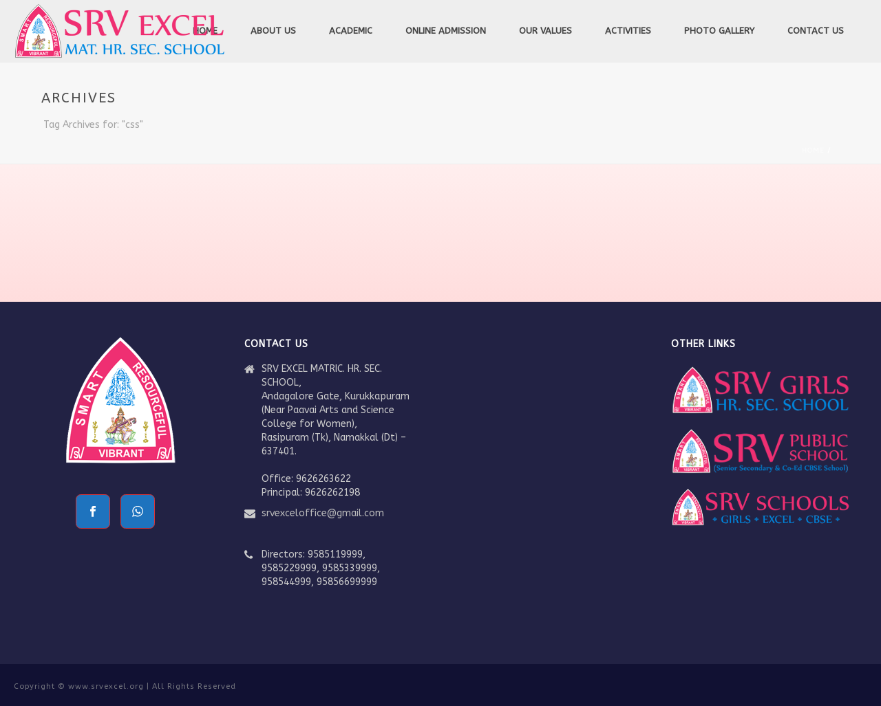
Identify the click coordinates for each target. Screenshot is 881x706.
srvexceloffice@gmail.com (323, 513)
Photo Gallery (719, 30)
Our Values (545, 30)
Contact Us (815, 30)
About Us (273, 30)
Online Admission (445, 30)
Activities (628, 30)
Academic (350, 30)
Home (813, 150)
